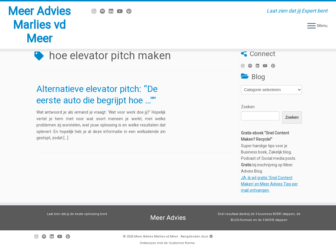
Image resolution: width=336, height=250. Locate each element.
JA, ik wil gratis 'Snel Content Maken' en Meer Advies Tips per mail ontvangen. (269, 184)
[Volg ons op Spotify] (104, 11)
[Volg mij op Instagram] (96, 11)
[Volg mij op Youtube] (121, 11)
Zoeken (248, 106)
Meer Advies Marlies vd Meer (39, 25)
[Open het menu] (311, 26)
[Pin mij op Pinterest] (130, 11)
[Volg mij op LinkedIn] (113, 11)
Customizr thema (182, 243)
